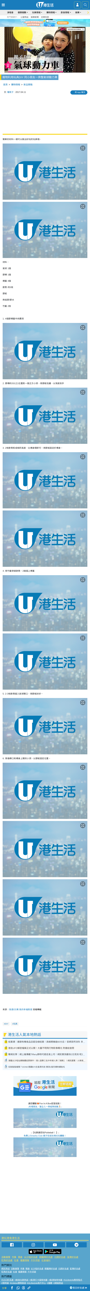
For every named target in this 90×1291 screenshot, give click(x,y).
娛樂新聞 (35, 17)
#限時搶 (5, 1283)
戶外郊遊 (35, 1260)
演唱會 (10, 12)
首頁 (5, 84)
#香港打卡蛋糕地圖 (38, 1280)
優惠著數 (22, 12)
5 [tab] (51, 26)
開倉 (20, 1257)
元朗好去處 (59, 1257)
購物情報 (50, 12)
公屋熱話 (24, 17)
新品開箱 (28, 84)
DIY (6, 1024)
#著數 (49, 1283)
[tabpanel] (45, 23)
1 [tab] (40, 26)
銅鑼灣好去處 (46, 1257)
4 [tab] (48, 26)
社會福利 (45, 1260)
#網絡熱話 (58, 1283)
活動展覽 (5, 1257)
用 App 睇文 (80, 92)
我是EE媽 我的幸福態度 (20, 1009)
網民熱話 (5, 1269)
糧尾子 (10, 92)
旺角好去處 (6, 1260)
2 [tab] (43, 26)
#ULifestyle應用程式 (72, 1280)
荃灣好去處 (72, 1257)
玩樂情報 (36, 12)
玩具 (15, 1024)
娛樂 (77, 12)
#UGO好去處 (7, 1280)
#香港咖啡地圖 (55, 1280)
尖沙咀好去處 (31, 1257)
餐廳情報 (24, 1260)
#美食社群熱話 (21, 1280)
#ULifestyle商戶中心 (36, 1283)
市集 (14, 1257)
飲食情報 (65, 12)
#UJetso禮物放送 (18, 1283)
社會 (16, 1260)
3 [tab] (45, 26)
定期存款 (45, 17)
